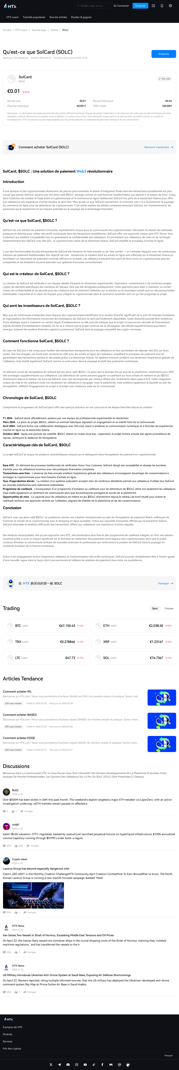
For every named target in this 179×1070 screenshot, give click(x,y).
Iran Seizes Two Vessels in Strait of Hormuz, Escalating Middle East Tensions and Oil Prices (58, 935)
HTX (26, 583)
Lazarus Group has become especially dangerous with (36, 868)
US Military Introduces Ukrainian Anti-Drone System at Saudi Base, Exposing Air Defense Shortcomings (67, 975)
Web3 (81, 171)
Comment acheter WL (17, 691)
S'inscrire (164, 54)
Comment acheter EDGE (19, 738)
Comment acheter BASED (20, 714)
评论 (9, 846)
